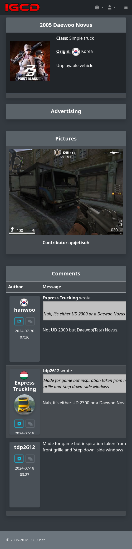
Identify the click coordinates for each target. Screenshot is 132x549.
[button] (99, 7)
